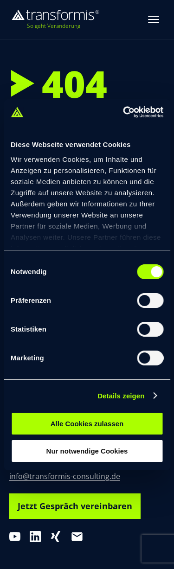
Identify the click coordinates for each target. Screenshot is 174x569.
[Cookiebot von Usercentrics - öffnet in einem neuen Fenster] (123, 112)
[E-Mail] (77, 536)
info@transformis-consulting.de (64, 476)
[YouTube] (14, 536)
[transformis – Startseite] (55, 19)
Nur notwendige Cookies (87, 451)
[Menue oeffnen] (153, 19)
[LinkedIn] (35, 536)
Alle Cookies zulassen (87, 424)
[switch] (150, 300)
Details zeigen (120, 396)
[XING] (55, 536)
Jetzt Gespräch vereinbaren (75, 505)
